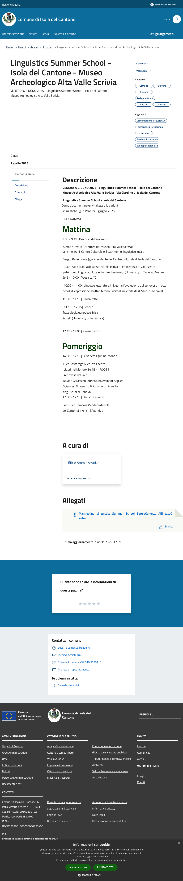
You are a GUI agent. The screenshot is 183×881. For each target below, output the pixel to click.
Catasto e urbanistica (59, 771)
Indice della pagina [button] (25, 174)
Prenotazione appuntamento (64, 802)
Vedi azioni (144, 71)
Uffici (5, 759)
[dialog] (91, 860)
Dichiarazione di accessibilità (109, 821)
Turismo (47, 47)
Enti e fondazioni (12, 765)
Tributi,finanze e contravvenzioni (111, 759)
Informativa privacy (103, 808)
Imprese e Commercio (60, 765)
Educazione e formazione (107, 746)
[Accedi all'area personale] (163, 5)
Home (9, 47)
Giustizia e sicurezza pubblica (109, 752)
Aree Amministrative (14, 752)
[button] (92, 875)
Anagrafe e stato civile (60, 746)
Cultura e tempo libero (60, 752)
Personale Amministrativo (17, 777)
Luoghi (141, 776)
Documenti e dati (12, 784)
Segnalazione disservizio (61, 808)
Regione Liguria (11, 4)
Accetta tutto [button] (78, 867)
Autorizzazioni (100, 777)
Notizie (141, 746)
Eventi (141, 782)
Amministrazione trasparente (109, 802)
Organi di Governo (12, 746)
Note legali (98, 815)
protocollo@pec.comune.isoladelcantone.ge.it (30, 839)
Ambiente (98, 765)
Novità (22, 47)
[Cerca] (177, 19)
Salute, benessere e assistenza (110, 771)
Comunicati (144, 752)
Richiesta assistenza (59, 821)
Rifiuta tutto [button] (105, 867)
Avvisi (34, 47)
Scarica (166, 526)
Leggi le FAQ (54, 815)
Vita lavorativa (55, 759)
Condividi (143, 64)
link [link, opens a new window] (125, 860)
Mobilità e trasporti (58, 777)
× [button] (179, 843)
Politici (6, 771)
